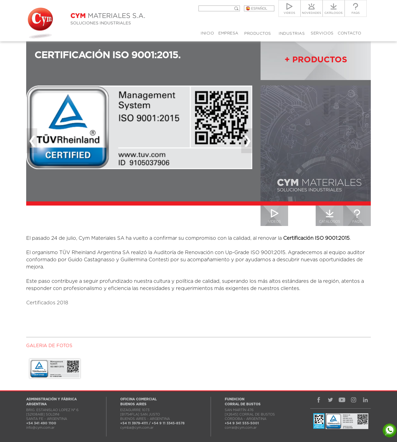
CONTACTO (349, 33)
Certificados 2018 (47, 302)
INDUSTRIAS (292, 34)
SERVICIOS (322, 33)
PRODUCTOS (257, 34)
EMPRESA (228, 33)
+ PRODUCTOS (316, 60)
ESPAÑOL (259, 8)
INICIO (207, 33)
